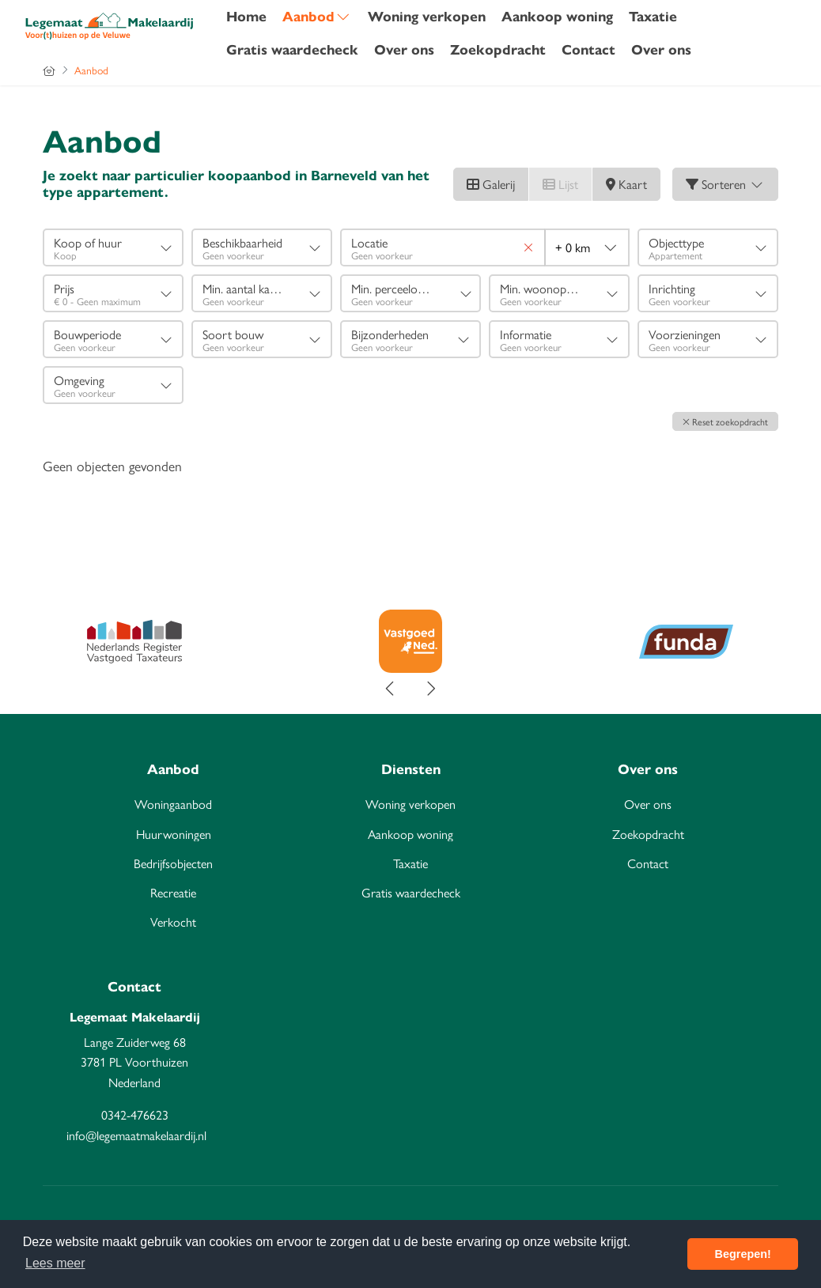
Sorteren (725, 184)
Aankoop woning (557, 16)
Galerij (491, 184)
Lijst (560, 184)
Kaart (626, 184)
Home (246, 16)
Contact (588, 50)
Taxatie (653, 16)
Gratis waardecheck (292, 50)
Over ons (404, 50)
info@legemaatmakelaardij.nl (136, 1135)
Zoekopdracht (498, 50)
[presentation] (391, 688)
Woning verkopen (427, 16)
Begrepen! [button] (743, 1254)
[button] (725, 421)
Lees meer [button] (55, 1263)
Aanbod (317, 16)
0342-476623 (134, 1114)
